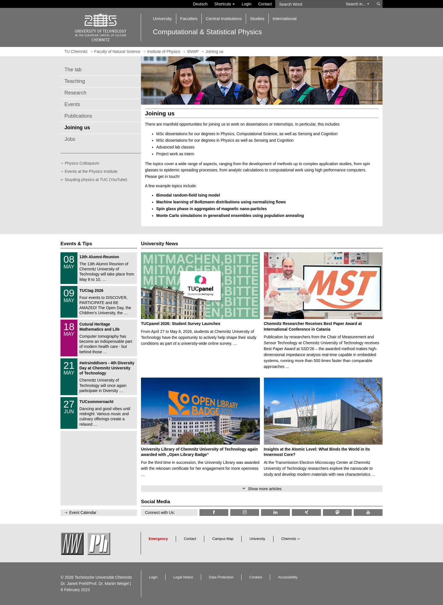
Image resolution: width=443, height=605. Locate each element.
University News (159, 243)
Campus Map (222, 539)
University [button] (162, 18)
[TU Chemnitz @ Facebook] (213, 512)
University (257, 539)
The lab (73, 69)
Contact (265, 4)
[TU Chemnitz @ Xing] (306, 512)
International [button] (285, 18)
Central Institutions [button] (224, 18)
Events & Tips (76, 243)
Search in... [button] (357, 4)
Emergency (158, 539)
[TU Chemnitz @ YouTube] (368, 512)
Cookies (255, 577)
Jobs (69, 139)
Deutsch (200, 4)
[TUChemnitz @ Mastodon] (337, 512)
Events (72, 104)
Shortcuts (224, 4)
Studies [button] (257, 18)
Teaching (74, 81)
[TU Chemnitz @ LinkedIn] (275, 512)
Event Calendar (83, 512)
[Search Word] (307, 4)
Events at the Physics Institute (91, 171)
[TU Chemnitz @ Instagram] (244, 512)
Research (75, 93)
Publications (78, 116)
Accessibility (287, 577)
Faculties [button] (189, 18)
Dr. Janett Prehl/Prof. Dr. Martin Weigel (95, 583)
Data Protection (221, 577)
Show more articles (264, 488)
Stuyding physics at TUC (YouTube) (96, 179)
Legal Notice (183, 577)
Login (246, 4)
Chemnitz (288, 539)
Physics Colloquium (82, 163)
